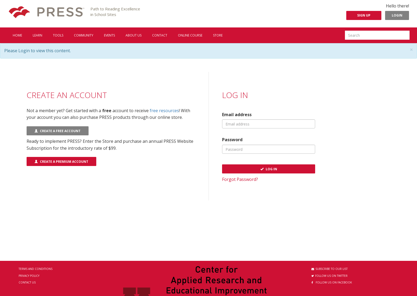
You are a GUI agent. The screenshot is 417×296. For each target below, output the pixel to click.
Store (218, 35)
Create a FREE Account (58, 131)
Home (17, 35)
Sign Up (363, 15)
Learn (37, 35)
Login (397, 15)
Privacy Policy (29, 276)
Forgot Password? (240, 179)
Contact (159, 35)
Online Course (190, 35)
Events (109, 35)
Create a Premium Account (61, 161)
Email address (237, 114)
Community (83, 35)
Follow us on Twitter (329, 276)
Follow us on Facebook (331, 282)
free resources (164, 110)
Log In (268, 169)
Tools (58, 35)
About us (133, 35)
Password (232, 140)
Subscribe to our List (329, 269)
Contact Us (27, 282)
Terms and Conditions (35, 269)
